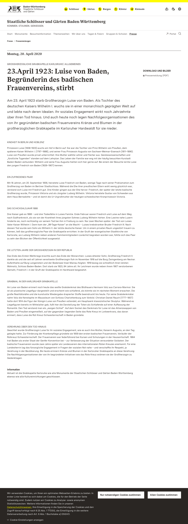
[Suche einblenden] (179, 33)
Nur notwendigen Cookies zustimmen (120, 495)
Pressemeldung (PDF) (157, 75)
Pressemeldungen (23, 41)
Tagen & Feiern (96, 33)
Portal (171, 34)
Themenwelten (61, 33)
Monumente (21, 33)
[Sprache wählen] (179, 9)
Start (9, 33)
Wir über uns (78, 33)
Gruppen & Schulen (116, 33)
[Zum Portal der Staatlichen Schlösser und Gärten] (26, 9)
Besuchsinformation (40, 33)
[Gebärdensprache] (173, 9)
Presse (133, 33)
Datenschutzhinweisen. (19, 507)
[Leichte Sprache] (166, 9)
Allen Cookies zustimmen (164, 495)
